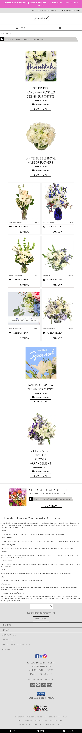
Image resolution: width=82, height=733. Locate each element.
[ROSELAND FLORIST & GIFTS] (41, 22)
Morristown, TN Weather (29, 721)
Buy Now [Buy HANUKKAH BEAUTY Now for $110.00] (24, 338)
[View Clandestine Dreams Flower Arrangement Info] (41, 429)
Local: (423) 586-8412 (41, 673)
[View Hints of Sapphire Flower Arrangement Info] (58, 202)
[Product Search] (41, 606)
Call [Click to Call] (13, 730)
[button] (41, 694)
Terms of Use (57, 724)
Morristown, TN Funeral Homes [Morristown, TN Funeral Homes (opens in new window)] (28, 717)
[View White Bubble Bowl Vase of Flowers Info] (41, 136)
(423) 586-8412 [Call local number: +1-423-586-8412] (74, 10)
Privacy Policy (25, 724)
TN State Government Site (53, 721)
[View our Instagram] (45, 657)
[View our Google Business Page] (41, 657)
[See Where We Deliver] (41, 619)
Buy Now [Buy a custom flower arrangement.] (51, 505)
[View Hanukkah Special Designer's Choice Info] (41, 363)
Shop (20, 28)
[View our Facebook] (37, 657)
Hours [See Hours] (68, 730)
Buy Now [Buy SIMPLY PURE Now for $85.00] (57, 285)
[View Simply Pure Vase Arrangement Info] (58, 255)
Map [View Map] (41, 730)
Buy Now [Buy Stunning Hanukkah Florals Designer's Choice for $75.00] (40, 108)
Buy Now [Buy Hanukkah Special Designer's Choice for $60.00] (40, 401)
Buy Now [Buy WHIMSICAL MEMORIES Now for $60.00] (24, 285)
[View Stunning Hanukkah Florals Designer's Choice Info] (41, 66)
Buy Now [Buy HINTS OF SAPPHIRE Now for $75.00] (57, 231)
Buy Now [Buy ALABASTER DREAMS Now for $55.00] (24, 231)
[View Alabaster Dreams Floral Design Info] (24, 202)
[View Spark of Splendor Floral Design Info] (58, 308)
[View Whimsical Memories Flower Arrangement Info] (24, 255)
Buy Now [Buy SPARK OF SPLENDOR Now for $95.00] (57, 338)
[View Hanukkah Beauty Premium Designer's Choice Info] (24, 308)
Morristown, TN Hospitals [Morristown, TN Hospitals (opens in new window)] (55, 717)
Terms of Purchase (42, 724)
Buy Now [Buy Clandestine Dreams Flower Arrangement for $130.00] (40, 475)
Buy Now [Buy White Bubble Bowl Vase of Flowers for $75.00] (40, 174)
